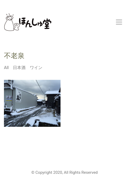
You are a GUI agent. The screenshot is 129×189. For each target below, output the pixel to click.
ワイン (36, 67)
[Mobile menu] (119, 22)
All (6, 67)
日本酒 (19, 67)
